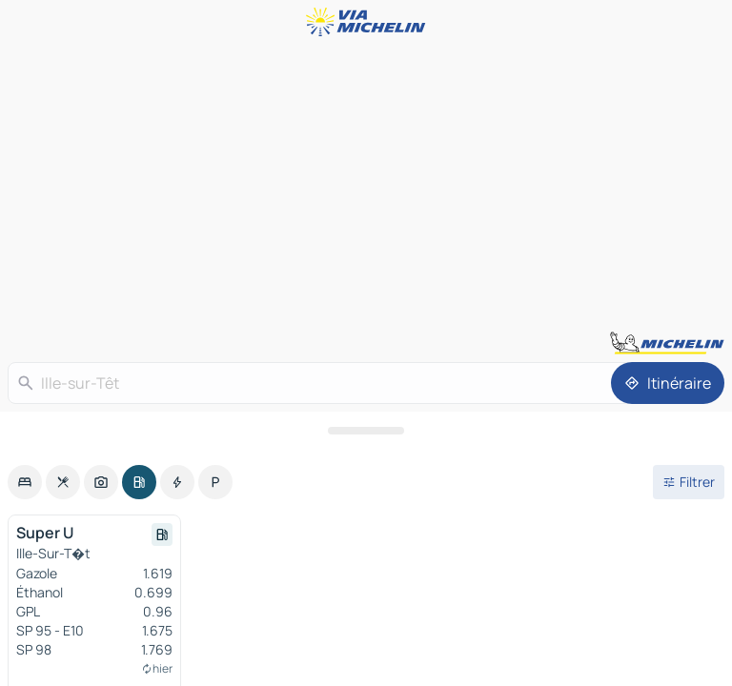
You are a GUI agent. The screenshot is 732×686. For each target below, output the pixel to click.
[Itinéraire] (667, 383)
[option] (25, 482)
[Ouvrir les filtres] (688, 482)
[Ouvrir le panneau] (366, 431)
